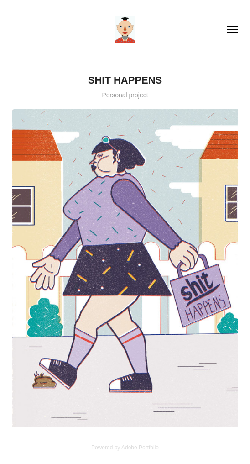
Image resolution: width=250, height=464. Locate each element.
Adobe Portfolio (140, 447)
